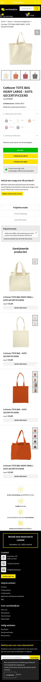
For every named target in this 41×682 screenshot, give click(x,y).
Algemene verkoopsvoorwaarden (12, 596)
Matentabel (5, 619)
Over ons (4, 610)
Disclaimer (4, 629)
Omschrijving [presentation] (20, 213)
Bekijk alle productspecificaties (14, 107)
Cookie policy (5, 593)
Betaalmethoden (7, 632)
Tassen (9, 21)
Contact (4, 587)
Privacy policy (6, 590)
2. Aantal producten (11, 135)
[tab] (20, 207)
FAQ (2, 599)
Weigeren (18, 674)
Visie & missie (5, 616)
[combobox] (27, 8)
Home (3, 21)
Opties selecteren (20, 308)
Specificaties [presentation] (20, 219)
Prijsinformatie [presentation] (20, 207)
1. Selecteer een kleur (12, 113)
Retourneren (5, 636)
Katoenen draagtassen (22, 21)
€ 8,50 (8, 303)
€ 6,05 (8, 360)
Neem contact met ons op (12, 194)
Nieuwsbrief (5, 613)
